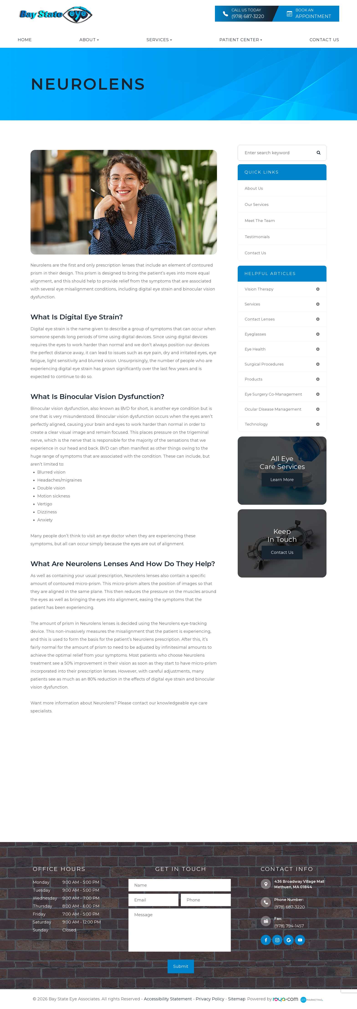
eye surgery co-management (275, 397)
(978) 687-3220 (289, 907)
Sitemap (236, 998)
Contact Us (324, 39)
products (254, 382)
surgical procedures (265, 366)
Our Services (257, 204)
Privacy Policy (210, 998)
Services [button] (159, 39)
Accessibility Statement (168, 998)
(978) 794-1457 (289, 925)
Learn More (282, 484)
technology (257, 428)
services (253, 304)
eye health (256, 351)
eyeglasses (256, 335)
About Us (254, 188)
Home (25, 39)
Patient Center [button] (240, 39)
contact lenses (260, 320)
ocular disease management (275, 413)
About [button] (89, 39)
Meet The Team (261, 220)
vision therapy (260, 289)
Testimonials (258, 236)
